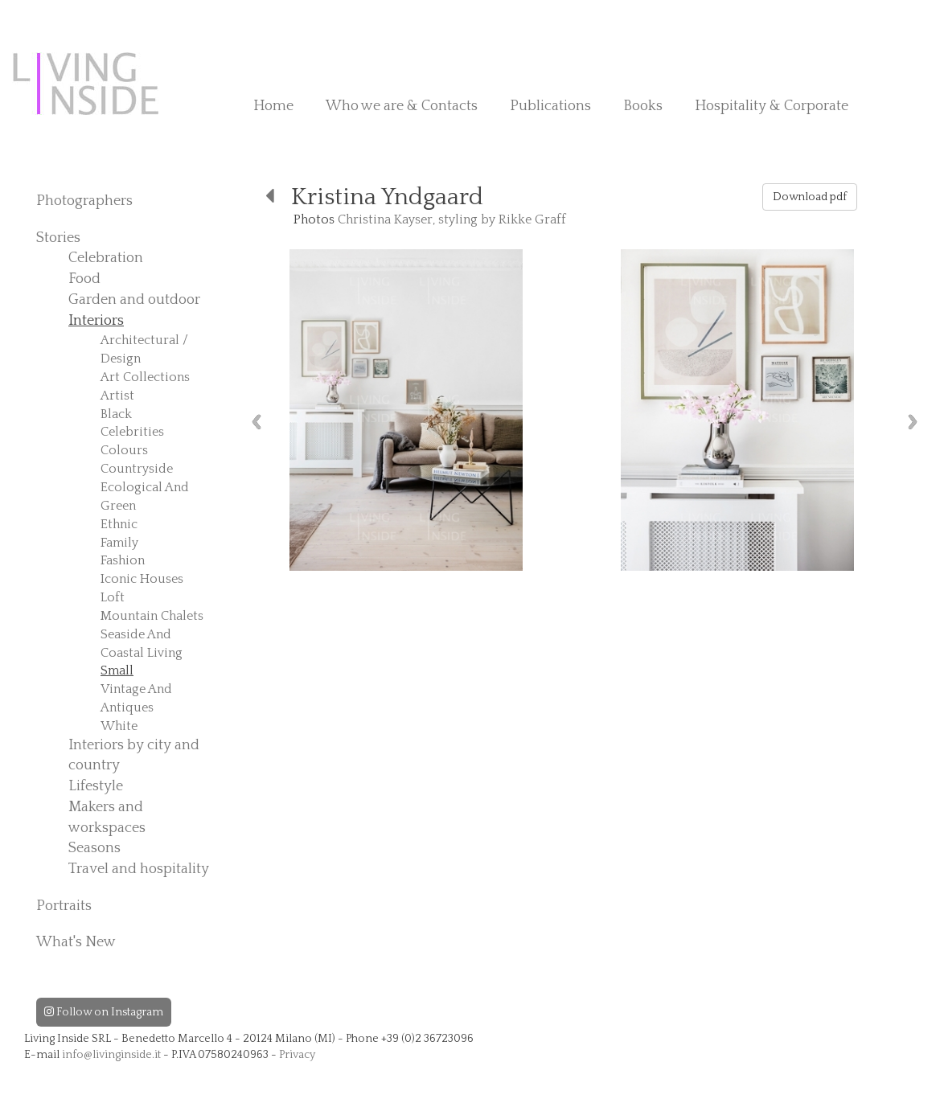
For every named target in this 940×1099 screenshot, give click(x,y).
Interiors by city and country (133, 755)
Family (119, 542)
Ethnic (119, 524)
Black (116, 414)
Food (84, 279)
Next (912, 421)
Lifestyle (95, 786)
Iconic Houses (142, 579)
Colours (124, 450)
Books (643, 106)
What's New (76, 942)
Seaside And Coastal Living (142, 643)
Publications (550, 106)
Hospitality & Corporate (771, 106)
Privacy (297, 1054)
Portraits (64, 906)
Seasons (94, 848)
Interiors (96, 321)
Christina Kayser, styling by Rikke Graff (452, 219)
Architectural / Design (144, 349)
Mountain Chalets (152, 616)
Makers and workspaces (107, 817)
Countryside (137, 468)
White (119, 726)
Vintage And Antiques (136, 698)
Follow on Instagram (103, 1012)
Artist (117, 395)
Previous (256, 421)
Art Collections (145, 377)
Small (117, 670)
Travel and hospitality (138, 869)
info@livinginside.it (111, 1054)
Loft (113, 597)
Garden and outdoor (134, 300)
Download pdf (810, 197)
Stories (58, 238)
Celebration (105, 258)
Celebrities (132, 431)
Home (273, 106)
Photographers (84, 201)
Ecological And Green (145, 496)
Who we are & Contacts (402, 106)
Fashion (123, 560)
